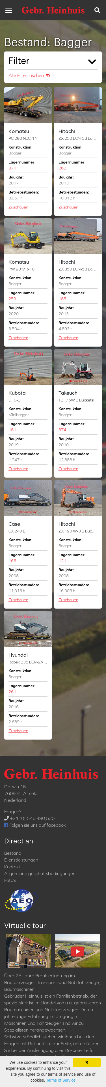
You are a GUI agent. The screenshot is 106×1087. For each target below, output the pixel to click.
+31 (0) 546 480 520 (29, 818)
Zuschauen (18, 207)
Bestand (12, 853)
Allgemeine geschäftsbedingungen (39, 873)
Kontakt (12, 866)
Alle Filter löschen (29, 75)
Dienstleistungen (21, 859)
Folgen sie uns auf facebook (35, 825)
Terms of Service (60, 1080)
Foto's (10, 880)
